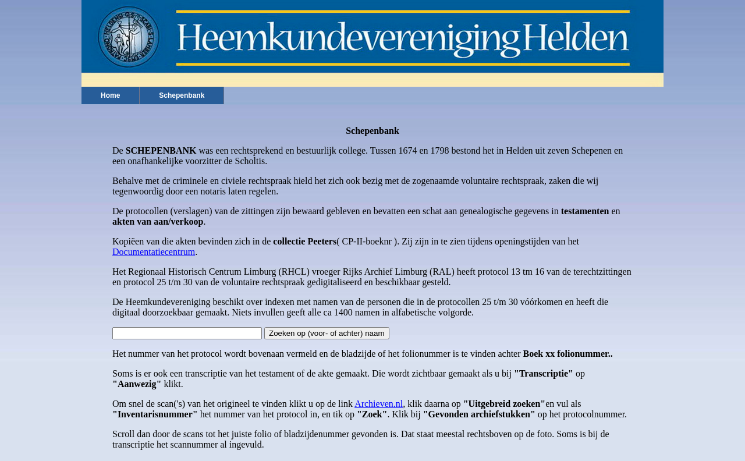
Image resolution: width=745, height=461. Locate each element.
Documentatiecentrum (153, 252)
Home (110, 95)
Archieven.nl (378, 404)
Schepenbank (181, 95)
